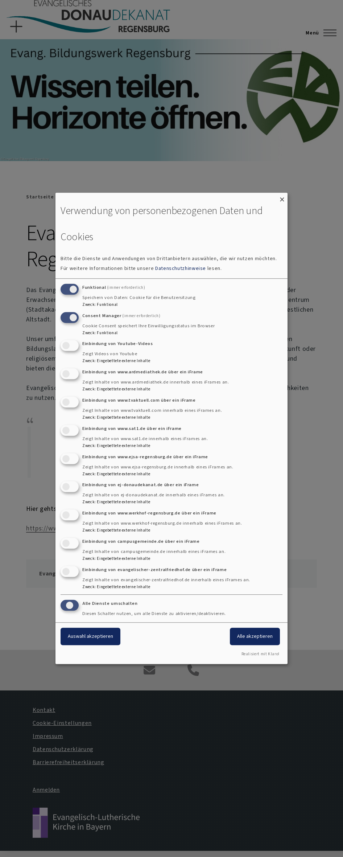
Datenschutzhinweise (180, 268)
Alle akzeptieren (255, 636)
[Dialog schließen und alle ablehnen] (282, 197)
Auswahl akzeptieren (90, 636)
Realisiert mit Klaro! (260, 654)
